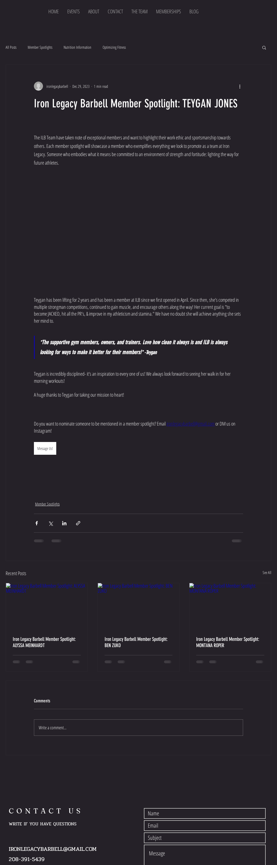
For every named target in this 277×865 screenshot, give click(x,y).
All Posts (11, 47)
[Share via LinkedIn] (64, 523)
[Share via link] (78, 523)
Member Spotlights (40, 47)
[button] (264, 47)
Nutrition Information (77, 47)
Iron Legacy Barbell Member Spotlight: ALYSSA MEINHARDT (44, 642)
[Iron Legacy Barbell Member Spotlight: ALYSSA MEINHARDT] (47, 606)
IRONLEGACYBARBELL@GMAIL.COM (53, 849)
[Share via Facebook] (36, 523)
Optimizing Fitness (114, 47)
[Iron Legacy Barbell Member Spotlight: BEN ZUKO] (138, 606)
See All (267, 572)
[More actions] (239, 86)
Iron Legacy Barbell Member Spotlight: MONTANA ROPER (227, 642)
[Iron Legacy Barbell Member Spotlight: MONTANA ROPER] (230, 606)
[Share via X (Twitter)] (50, 523)
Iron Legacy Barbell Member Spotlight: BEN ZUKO (136, 642)
